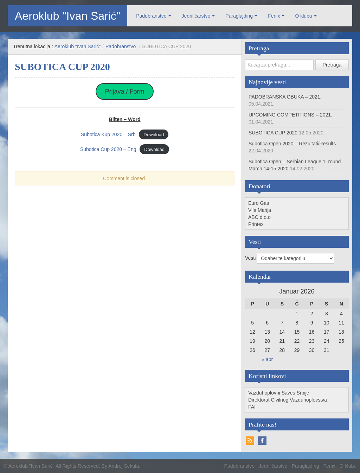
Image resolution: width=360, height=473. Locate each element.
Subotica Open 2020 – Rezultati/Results (292, 143)
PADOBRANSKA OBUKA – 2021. (285, 97)
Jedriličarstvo (196, 16)
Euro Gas (258, 203)
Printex (256, 224)
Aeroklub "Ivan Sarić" (67, 16)
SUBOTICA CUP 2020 (273, 132)
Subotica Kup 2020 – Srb (108, 134)
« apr (267, 359)
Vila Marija (259, 210)
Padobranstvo (151, 16)
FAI (252, 407)
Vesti (251, 258)
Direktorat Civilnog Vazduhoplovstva (287, 400)
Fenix (274, 16)
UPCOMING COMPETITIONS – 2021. (290, 115)
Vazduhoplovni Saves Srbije (278, 393)
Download (153, 134)
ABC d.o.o (259, 217)
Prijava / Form (124, 91)
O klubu (303, 16)
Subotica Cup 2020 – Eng (108, 149)
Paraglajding (239, 16)
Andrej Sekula (123, 466)
